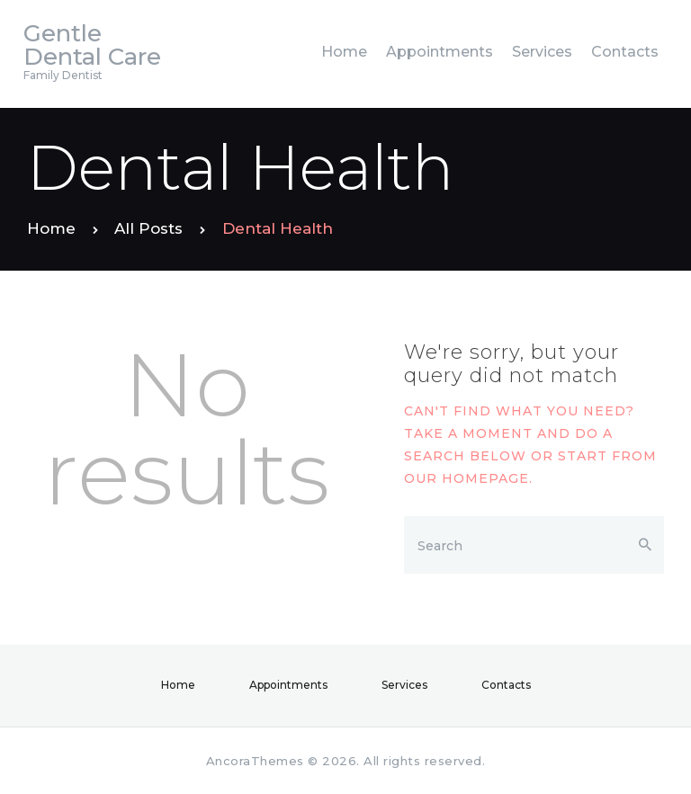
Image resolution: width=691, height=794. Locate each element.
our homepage (466, 478)
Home (51, 228)
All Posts (148, 228)
